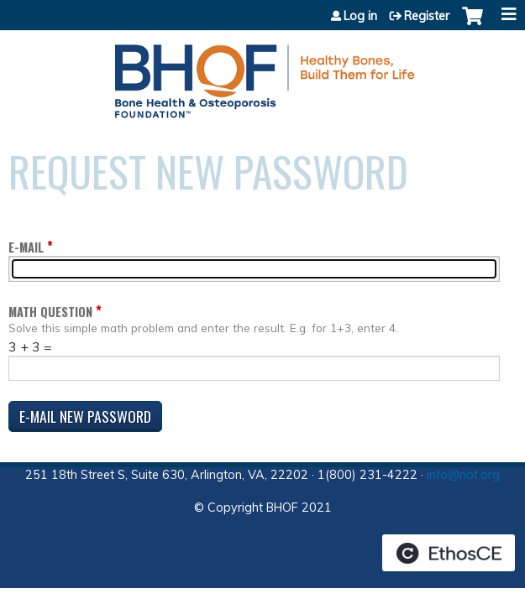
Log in (360, 16)
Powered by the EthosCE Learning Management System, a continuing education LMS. (449, 553)
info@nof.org (463, 474)
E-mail (26, 247)
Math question (50, 311)
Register (426, 16)
